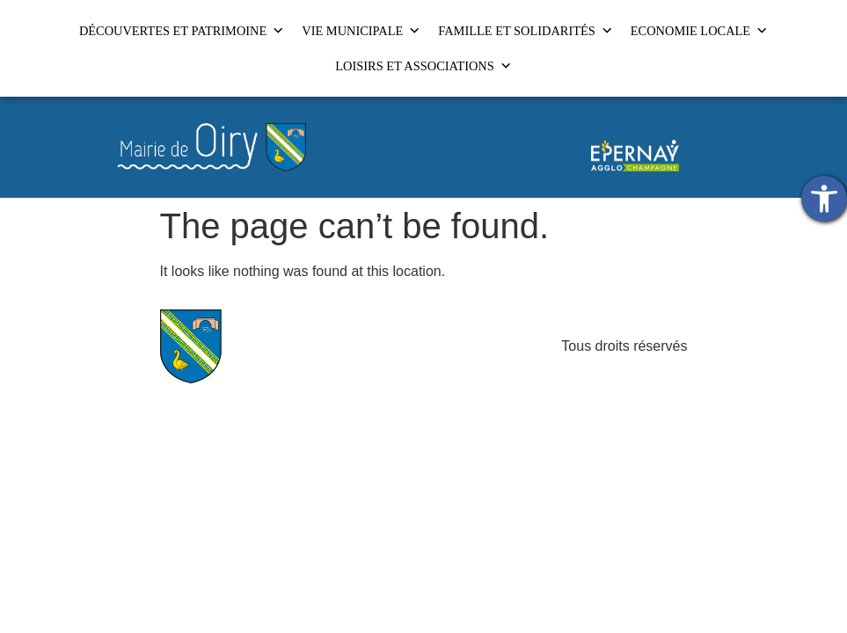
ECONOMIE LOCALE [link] (699, 30)
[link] (824, 199)
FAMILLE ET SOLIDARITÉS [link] (525, 30)
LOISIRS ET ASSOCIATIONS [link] (423, 66)
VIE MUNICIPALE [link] (361, 30)
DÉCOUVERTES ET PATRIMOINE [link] (181, 30)
